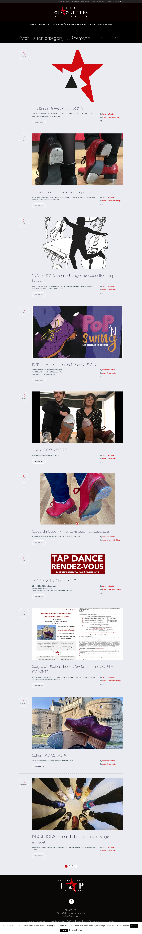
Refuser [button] (64, 930)
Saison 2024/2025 (49, 450)
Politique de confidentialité (78, 921)
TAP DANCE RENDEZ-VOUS (54, 580)
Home (112, 38)
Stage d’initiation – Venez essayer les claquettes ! (71, 531)
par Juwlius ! (109, 921)
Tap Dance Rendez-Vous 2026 (57, 108)
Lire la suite (39, 767)
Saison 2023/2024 (49, 755)
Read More (39, 122)
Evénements (119, 38)
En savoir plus (75, 930)
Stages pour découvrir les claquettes (61, 192)
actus (104, 117)
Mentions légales (57, 921)
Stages (118, 117)
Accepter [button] (134, 926)
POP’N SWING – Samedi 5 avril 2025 (64, 364)
